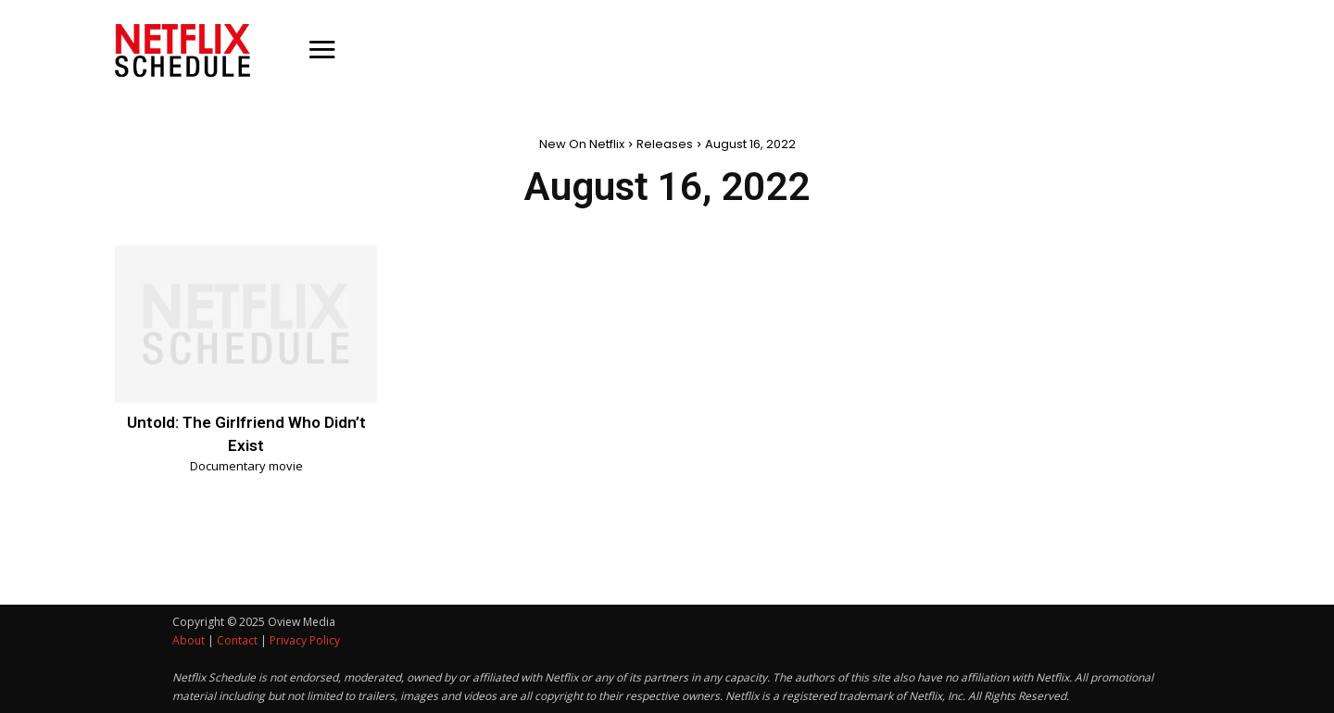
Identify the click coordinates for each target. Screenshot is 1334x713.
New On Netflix (581, 144)
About (188, 640)
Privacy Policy (305, 640)
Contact (237, 640)
